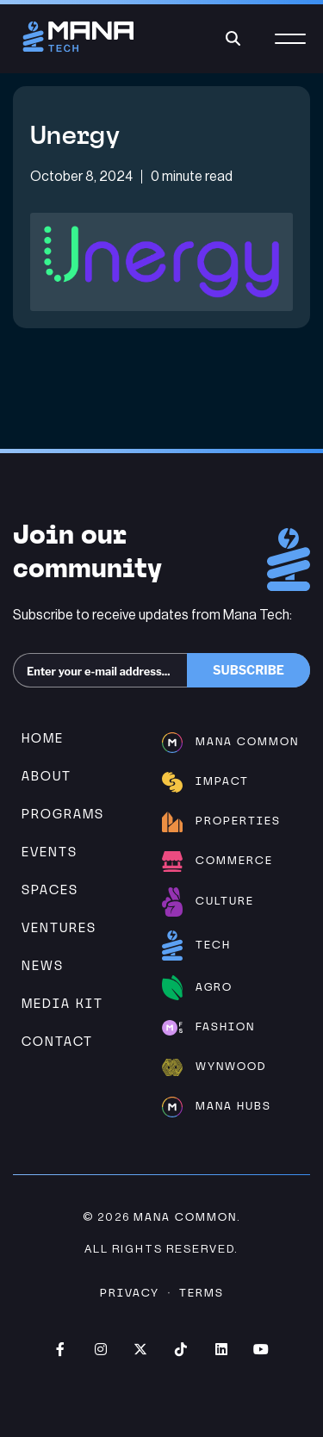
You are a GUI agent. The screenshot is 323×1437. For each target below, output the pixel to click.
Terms (201, 1292)
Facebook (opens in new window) (60, 1349)
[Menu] (290, 48)
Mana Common (185, 1216)
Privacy (129, 1292)
